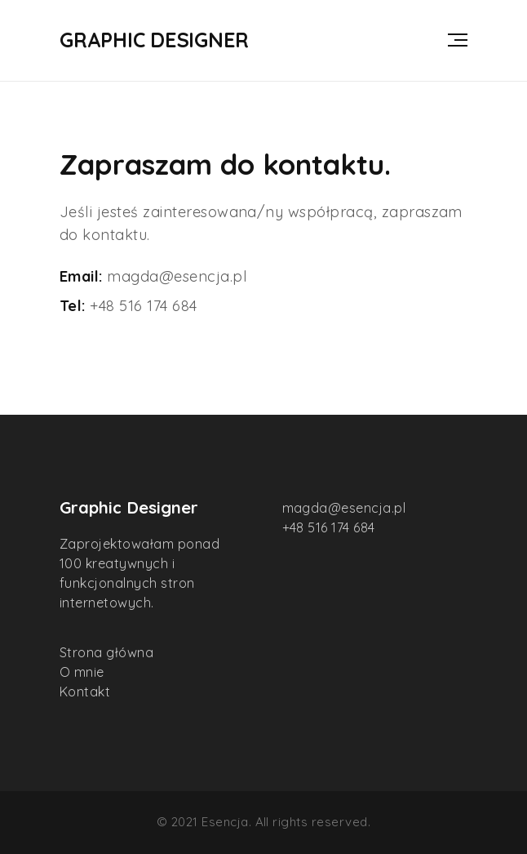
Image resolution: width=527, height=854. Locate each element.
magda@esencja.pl (177, 276)
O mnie (82, 672)
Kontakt (85, 691)
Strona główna (106, 652)
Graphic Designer (154, 40)
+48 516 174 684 (143, 305)
